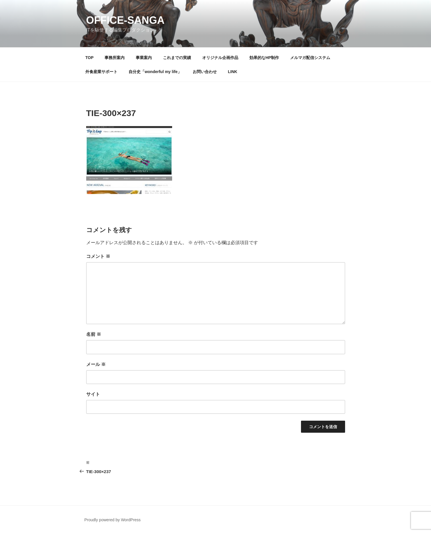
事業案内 (144, 57)
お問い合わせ (205, 71)
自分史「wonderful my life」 (155, 71)
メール (96, 364)
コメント (98, 256)
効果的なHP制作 (264, 57)
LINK (232, 71)
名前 (93, 334)
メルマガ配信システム (310, 57)
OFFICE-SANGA (125, 20)
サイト (93, 394)
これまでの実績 (177, 57)
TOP (89, 57)
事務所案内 (115, 57)
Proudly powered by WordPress (112, 520)
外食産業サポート (101, 71)
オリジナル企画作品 (220, 57)
